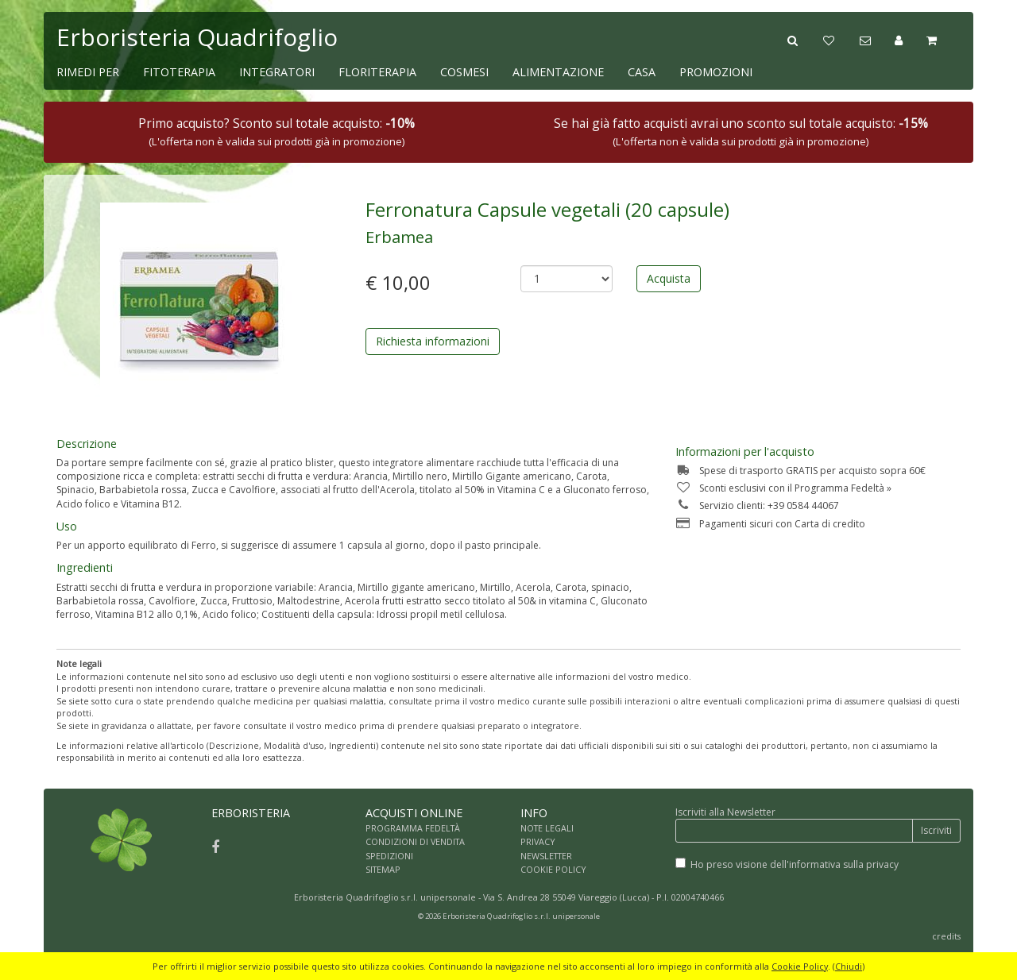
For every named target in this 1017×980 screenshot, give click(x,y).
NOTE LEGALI (547, 828)
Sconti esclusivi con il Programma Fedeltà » (783, 488)
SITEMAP (382, 869)
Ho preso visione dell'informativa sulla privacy (794, 864)
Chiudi (848, 966)
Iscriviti (936, 830)
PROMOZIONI (715, 71)
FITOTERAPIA (179, 71)
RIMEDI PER (87, 71)
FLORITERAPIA (377, 71)
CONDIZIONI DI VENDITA (415, 841)
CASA (641, 71)
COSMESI (464, 71)
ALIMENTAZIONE (558, 71)
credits (946, 936)
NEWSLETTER (546, 856)
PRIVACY (537, 841)
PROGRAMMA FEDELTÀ (412, 828)
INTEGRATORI (277, 71)
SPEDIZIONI (389, 856)
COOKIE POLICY (553, 869)
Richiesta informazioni (432, 341)
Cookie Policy (799, 966)
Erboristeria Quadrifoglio (197, 37)
